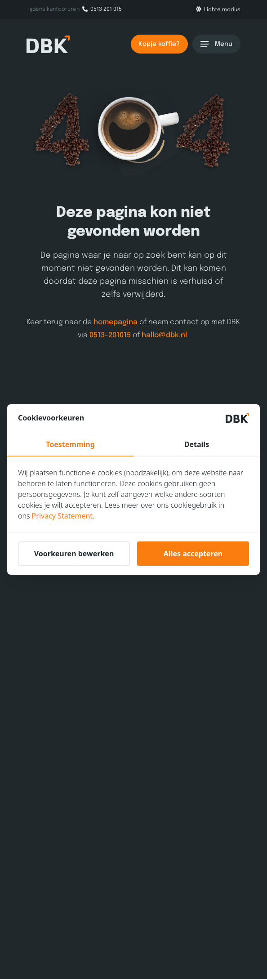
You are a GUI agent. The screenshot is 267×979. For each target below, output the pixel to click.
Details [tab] (196, 444)
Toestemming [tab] (70, 444)
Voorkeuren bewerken (74, 554)
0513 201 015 (102, 9)
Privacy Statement (62, 516)
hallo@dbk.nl (164, 335)
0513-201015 (110, 335)
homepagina (116, 322)
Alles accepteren (193, 554)
